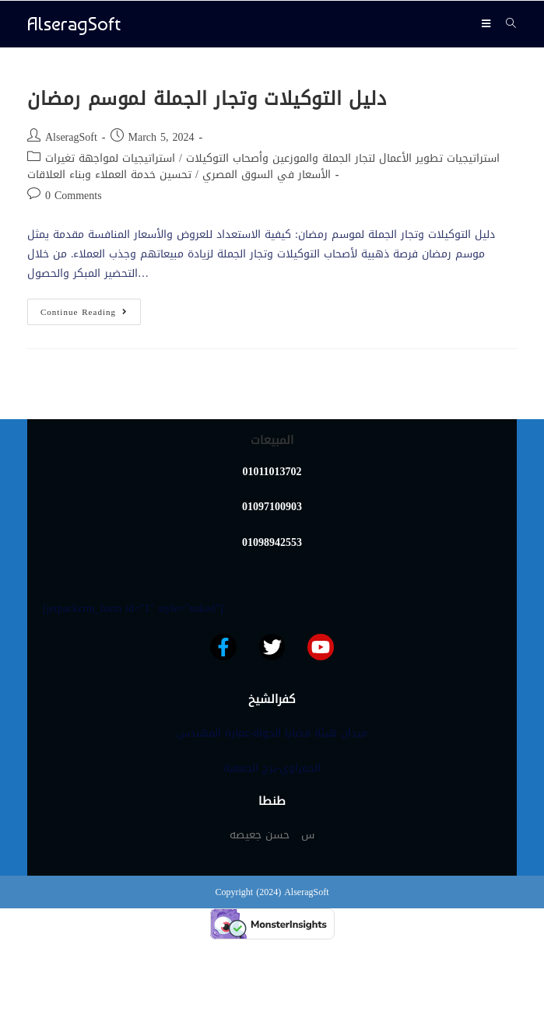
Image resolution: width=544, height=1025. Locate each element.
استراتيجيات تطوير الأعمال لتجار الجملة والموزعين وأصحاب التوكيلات (343, 158)
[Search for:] (505, 24)
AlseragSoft (74, 23)
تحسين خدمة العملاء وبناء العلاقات (109, 174)
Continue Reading (90, 309)
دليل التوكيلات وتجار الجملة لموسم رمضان (207, 99)
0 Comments (73, 195)
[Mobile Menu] (488, 24)
